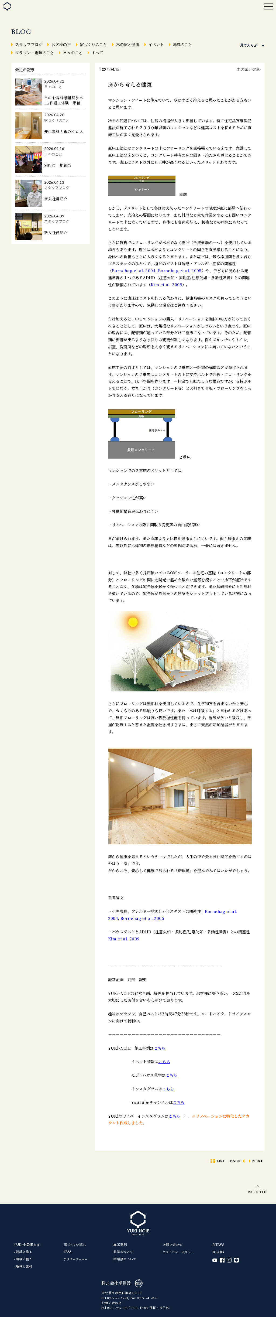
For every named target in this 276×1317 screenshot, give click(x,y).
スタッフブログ (29, 44)
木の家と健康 (127, 44)
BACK (235, 1161)
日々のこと (72, 52)
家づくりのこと (93, 44)
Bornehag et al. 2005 (180, 270)
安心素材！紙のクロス (63, 131)
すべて (97, 52)
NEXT (257, 1161)
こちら (159, 1048)
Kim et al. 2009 (166, 284)
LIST (220, 1161)
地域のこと (182, 44)
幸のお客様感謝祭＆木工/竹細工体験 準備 (63, 100)
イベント (156, 44)
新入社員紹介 (55, 199)
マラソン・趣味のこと (34, 52)
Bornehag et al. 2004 (134, 270)
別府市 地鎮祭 (57, 165)
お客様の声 (61, 44)
